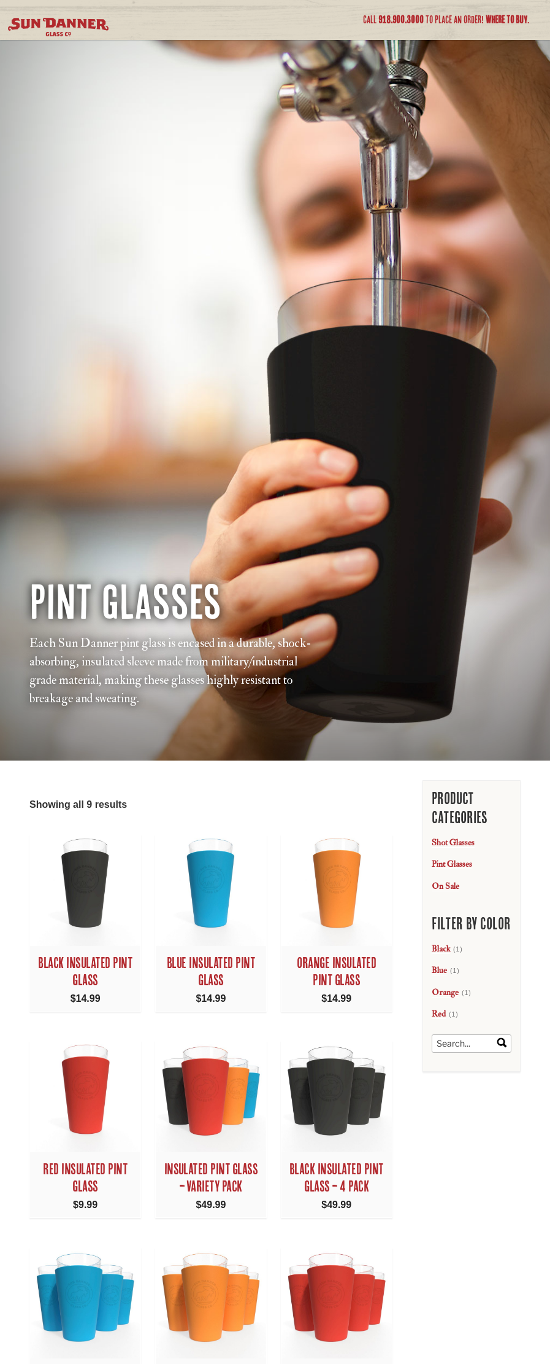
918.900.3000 (401, 20)
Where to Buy (506, 20)
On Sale (445, 886)
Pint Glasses (452, 864)
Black (441, 949)
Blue (439, 970)
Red (439, 1014)
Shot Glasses (453, 842)
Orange (445, 992)
